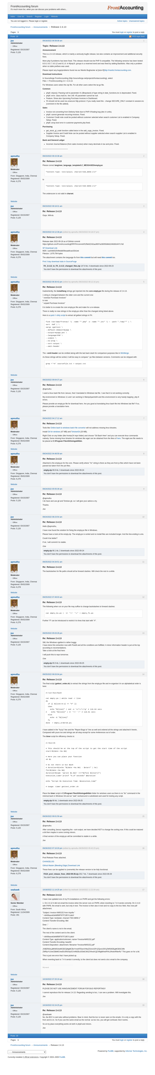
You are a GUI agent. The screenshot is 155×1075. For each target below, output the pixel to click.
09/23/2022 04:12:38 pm (52, 232)
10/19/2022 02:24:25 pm (52, 1005)
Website (54, 16)
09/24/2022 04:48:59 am (52, 454)
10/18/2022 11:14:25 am (52, 890)
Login (46, 16)
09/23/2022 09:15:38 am (52, 156)
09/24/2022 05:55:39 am (52, 489)
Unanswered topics (136, 21)
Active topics (122, 21)
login (122, 32)
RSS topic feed (138, 36)
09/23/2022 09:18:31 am (52, 206)
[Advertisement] (77, 1066)
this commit (85, 257)
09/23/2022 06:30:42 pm (52, 282)
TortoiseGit (75, 432)
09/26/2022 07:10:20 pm (52, 848)
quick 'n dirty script (57, 315)
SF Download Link (50, 248)
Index (13, 16)
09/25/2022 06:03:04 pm (52, 674)
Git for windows (54, 432)
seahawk (15, 890)
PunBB (110, 1051)
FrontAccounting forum (24, 6)
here (119, 438)
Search (29, 16)
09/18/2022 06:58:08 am (52, 41)
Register (38, 16)
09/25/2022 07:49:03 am (52, 597)
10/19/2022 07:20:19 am (52, 979)
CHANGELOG (48, 862)
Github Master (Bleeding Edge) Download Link (61, 865)
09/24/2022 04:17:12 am (52, 418)
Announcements (40, 27)
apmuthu (15, 156)
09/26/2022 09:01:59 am (52, 816)
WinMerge (124, 353)
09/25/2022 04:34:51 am (52, 562)
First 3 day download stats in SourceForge (60, 262)
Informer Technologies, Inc (136, 1051)
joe (12, 41)
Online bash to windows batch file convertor (68, 428)
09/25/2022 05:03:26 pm (52, 633)
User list (21, 16)
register (129, 32)
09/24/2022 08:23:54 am (52, 517)
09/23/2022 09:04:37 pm (52, 380)
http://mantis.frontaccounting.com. (117, 70)
